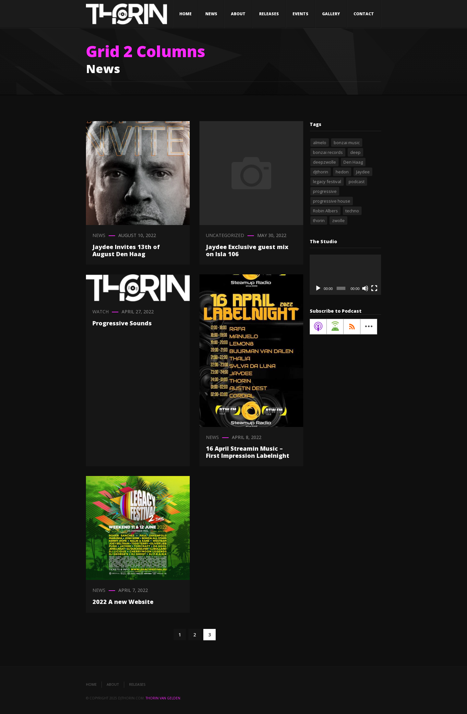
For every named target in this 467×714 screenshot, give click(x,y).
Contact (363, 14)
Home (185, 14)
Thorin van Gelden (163, 698)
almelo (319, 142)
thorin (319, 220)
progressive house (331, 201)
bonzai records (328, 152)
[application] (345, 275)
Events (300, 14)
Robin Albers (325, 211)
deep (355, 152)
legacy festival (327, 181)
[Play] (318, 288)
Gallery (331, 14)
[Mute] (365, 288)
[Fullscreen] (374, 288)
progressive (325, 191)
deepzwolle (324, 162)
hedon (342, 172)
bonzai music (347, 142)
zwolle (338, 220)
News (211, 14)
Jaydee (363, 172)
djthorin (320, 172)
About (238, 14)
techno (352, 211)
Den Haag (353, 162)
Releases (269, 14)
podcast (357, 181)
